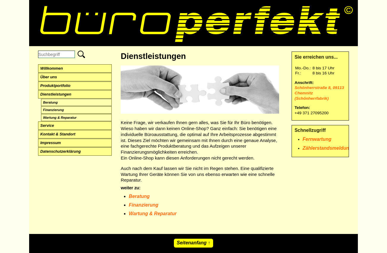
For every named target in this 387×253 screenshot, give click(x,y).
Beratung (50, 102)
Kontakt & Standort (57, 134)
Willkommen (51, 68)
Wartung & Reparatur (60, 117)
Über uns (48, 77)
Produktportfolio (55, 85)
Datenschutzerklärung (60, 151)
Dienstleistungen (55, 94)
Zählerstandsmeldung (327, 148)
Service (47, 125)
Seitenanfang (192, 242)
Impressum (50, 142)
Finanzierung (53, 110)
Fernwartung (317, 139)
